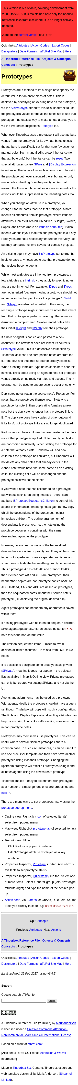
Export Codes (60, 45)
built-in (5, 792)
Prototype (46, 126)
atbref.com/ (35, 1043)
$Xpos (53, 286)
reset (59, 158)
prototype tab (42, 828)
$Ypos (68, 286)
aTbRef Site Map (51, 51)
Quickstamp (41, 875)
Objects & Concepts (56, 59)
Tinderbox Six (22, 1067)
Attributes (22, 45)
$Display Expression (62, 164)
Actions (56, 929)
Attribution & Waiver (53, 1052)
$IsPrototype (19, 108)
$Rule (38, 164)
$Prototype (8, 349)
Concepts (8, 64)
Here (68, 51)
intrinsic (30, 280)
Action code (12, 899)
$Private (7, 670)
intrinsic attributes (50, 227)
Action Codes (40, 45)
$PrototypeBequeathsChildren (34, 500)
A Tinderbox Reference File (20, 59)
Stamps (32, 899)
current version (28, 35)
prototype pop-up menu (16, 807)
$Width (68, 298)
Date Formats (29, 51)
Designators (9, 51)
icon (39, 816)
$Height (12, 304)
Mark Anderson (66, 1022)
